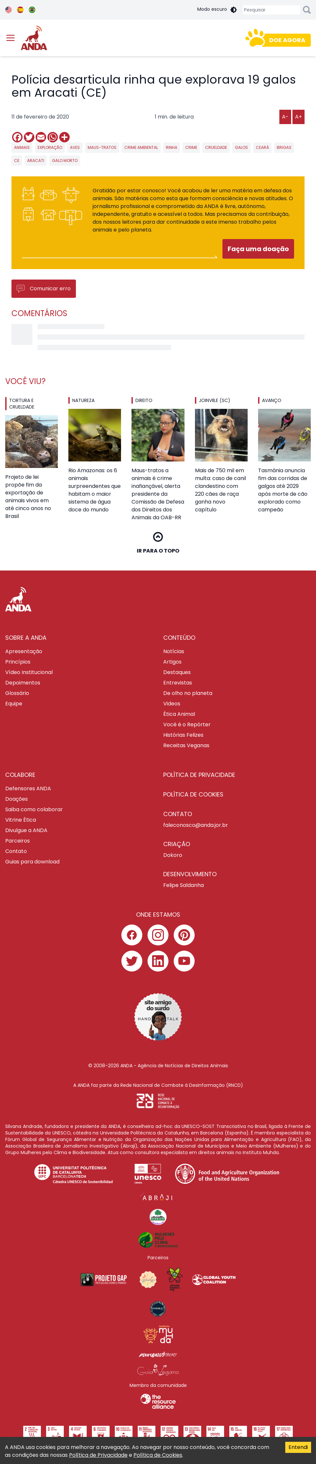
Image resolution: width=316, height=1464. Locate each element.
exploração (50, 147)
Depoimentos (22, 682)
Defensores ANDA (28, 788)
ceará (262, 147)
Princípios (17, 662)
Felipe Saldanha (183, 885)
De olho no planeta (187, 693)
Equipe (13, 703)
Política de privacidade (199, 775)
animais (22, 147)
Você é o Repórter (187, 724)
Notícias (173, 651)
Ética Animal (179, 714)
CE (16, 160)
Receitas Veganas (186, 745)
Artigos (172, 662)
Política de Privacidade (98, 1455)
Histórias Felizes (183, 735)
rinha (171, 147)
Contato (16, 851)
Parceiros (17, 841)
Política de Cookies (157, 1455)
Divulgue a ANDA (26, 830)
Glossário (17, 693)
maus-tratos (102, 147)
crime (191, 147)
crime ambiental (141, 147)
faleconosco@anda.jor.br (195, 825)
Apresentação (23, 651)
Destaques (177, 672)
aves (75, 147)
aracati (35, 160)
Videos (171, 703)
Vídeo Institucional (29, 672)
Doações (16, 799)
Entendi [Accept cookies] (298, 1447)
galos (241, 147)
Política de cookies (193, 794)
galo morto (65, 160)
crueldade (216, 147)
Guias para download (32, 861)
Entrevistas (177, 682)
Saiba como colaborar (34, 809)
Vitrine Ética (20, 820)
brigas (284, 147)
